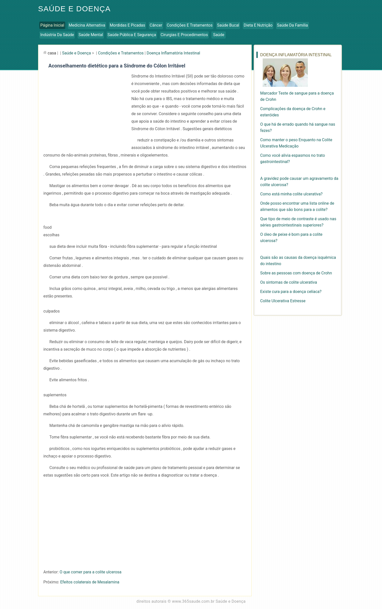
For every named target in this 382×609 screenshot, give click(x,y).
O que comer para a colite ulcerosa (91, 572)
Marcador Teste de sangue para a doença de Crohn (297, 96)
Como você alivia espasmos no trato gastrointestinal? (292, 158)
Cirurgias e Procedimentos (184, 34)
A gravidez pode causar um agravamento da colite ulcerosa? (299, 181)
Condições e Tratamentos (190, 25)
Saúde (218, 34)
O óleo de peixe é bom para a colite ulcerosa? (291, 237)
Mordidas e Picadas (127, 25)
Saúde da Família (292, 25)
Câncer (156, 25)
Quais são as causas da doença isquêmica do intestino (298, 260)
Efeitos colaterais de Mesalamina (89, 582)
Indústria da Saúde (57, 34)
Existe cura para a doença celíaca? (291, 291)
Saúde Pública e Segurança (132, 34)
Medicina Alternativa (87, 25)
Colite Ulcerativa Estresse (283, 300)
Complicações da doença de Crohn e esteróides (292, 111)
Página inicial (52, 25)
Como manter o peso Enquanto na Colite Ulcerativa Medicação (296, 142)
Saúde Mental (90, 34)
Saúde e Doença (74, 9)
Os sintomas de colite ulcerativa (288, 282)
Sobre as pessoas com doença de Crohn (296, 273)
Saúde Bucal (228, 25)
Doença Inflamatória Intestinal (173, 53)
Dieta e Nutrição (258, 25)
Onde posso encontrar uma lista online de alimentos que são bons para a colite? (297, 206)
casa (52, 53)
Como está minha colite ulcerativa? (291, 194)
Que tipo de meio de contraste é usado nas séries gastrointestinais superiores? (298, 221)
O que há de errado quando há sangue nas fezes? (297, 127)
